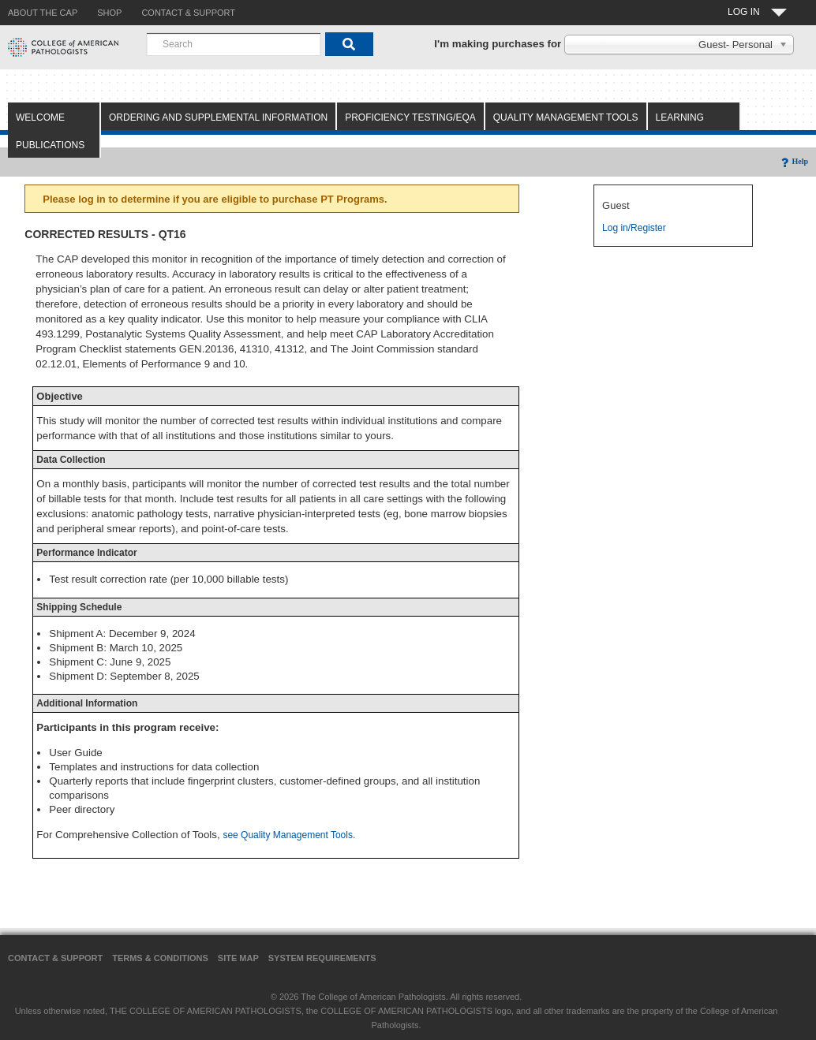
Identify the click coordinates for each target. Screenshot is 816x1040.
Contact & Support (55, 958)
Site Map (238, 958)
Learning (680, 117)
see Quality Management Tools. (289, 835)
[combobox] (233, 44)
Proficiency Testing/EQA (410, 117)
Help (793, 161)
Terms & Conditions (160, 958)
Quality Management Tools (565, 117)
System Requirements (322, 958)
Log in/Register (634, 227)
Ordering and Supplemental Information (218, 117)
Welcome (40, 117)
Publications (50, 145)
